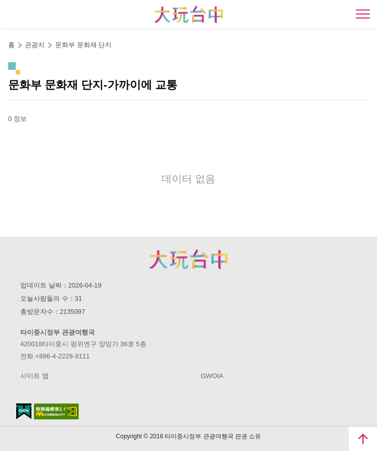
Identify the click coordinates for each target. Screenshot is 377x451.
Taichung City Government (188, 259)
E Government (23, 411)
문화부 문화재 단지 (83, 45)
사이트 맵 (34, 376)
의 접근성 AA (56, 411)
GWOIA (212, 376)
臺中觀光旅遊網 (189, 14)
